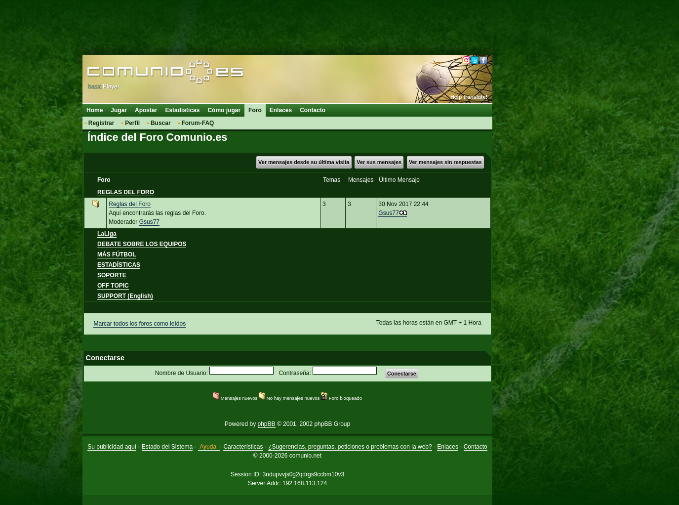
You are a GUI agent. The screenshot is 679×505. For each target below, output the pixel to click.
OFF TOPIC (113, 285)
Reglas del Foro (130, 204)
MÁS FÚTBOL (116, 254)
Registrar (101, 123)
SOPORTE (111, 275)
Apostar (146, 110)
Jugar (119, 110)
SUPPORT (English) (125, 296)
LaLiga (107, 233)
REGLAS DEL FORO (125, 192)
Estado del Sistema (167, 446)
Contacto (312, 110)
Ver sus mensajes (379, 162)
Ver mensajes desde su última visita (303, 162)
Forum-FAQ (197, 123)
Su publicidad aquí (111, 446)
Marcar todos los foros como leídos (139, 323)
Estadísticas (182, 110)
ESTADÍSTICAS (118, 264)
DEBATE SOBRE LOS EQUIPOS (141, 244)
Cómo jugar (223, 110)
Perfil (132, 123)
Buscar (161, 123)
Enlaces (281, 110)
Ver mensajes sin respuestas (445, 162)
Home (94, 110)
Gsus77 (149, 221)
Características (243, 446)
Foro (255, 110)
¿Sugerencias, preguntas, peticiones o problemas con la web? (350, 446)
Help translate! (468, 97)
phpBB (267, 424)
